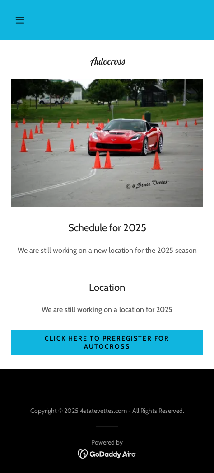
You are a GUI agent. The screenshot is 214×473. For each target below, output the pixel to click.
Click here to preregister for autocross (107, 342)
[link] (107, 453)
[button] (20, 20)
